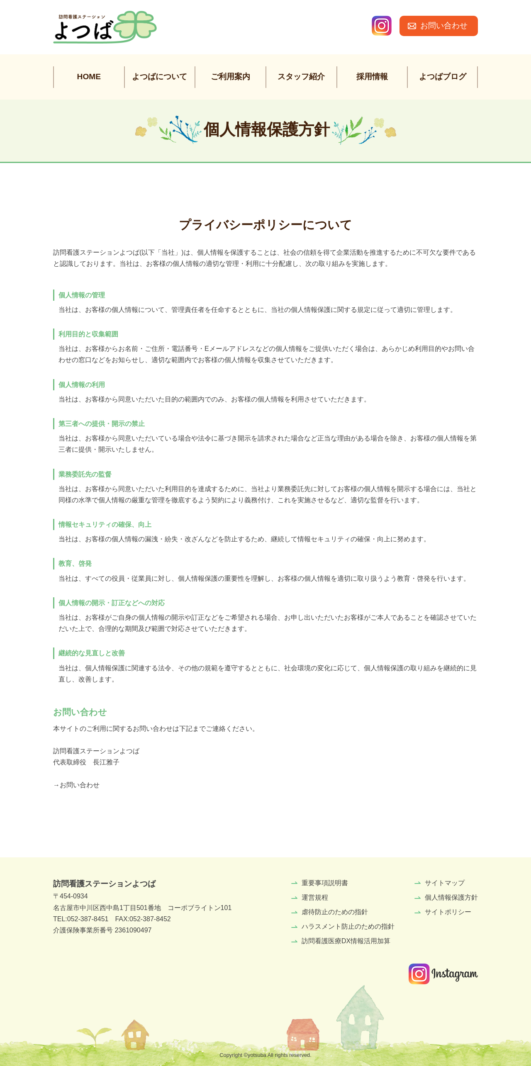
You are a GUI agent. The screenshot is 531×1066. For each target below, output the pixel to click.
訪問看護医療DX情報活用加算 (346, 940)
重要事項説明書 (325, 882)
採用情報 (372, 76)
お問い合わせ (444, 25)
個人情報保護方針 (451, 897)
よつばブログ (442, 76)
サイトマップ (445, 882)
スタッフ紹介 (301, 76)
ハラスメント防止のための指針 (348, 926)
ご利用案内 (230, 76)
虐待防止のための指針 (335, 911)
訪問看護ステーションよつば (104, 883)
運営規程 (315, 897)
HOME (89, 76)
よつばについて (159, 76)
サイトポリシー (448, 911)
